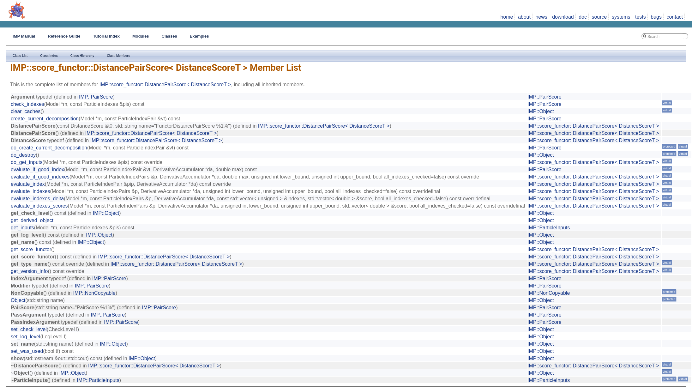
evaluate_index (28, 184)
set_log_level (25, 336)
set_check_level (29, 329)
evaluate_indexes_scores (39, 206)
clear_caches (25, 111)
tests (640, 17)
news (541, 17)
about (524, 17)
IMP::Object (540, 111)
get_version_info (29, 271)
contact (674, 17)
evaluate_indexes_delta (37, 198)
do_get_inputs (27, 162)
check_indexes (27, 104)
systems (621, 17)
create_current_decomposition (45, 118)
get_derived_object (32, 220)
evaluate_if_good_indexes (40, 176)
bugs (656, 17)
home (506, 17)
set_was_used (27, 351)
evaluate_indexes (30, 191)
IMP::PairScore (96, 97)
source (599, 17)
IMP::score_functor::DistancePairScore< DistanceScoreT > (165, 84)
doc (583, 17)
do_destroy (23, 155)
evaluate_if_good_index (37, 169)
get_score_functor (31, 249)
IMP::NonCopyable (94, 293)
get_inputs (22, 227)
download (563, 17)
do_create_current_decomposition (49, 147)
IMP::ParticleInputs (548, 227)
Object (18, 300)
